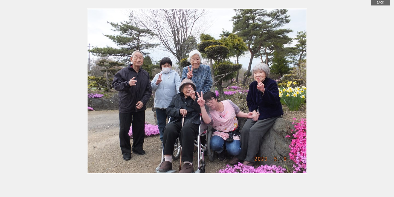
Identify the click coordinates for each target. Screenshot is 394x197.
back (380, 2)
